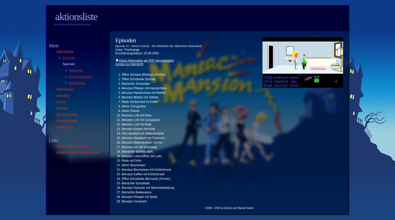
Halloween (76, 70)
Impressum (64, 127)
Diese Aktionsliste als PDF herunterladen (144, 60)
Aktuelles (63, 95)
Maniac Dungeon (80, 76)
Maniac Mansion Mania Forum (78, 152)
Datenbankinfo (66, 120)
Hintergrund (65, 89)
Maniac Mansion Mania (72, 146)
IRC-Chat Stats (67, 114)
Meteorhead (77, 83)
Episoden (69, 58)
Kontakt (62, 108)
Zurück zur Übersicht (129, 64)
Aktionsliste (76, 16)
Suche (60, 102)
